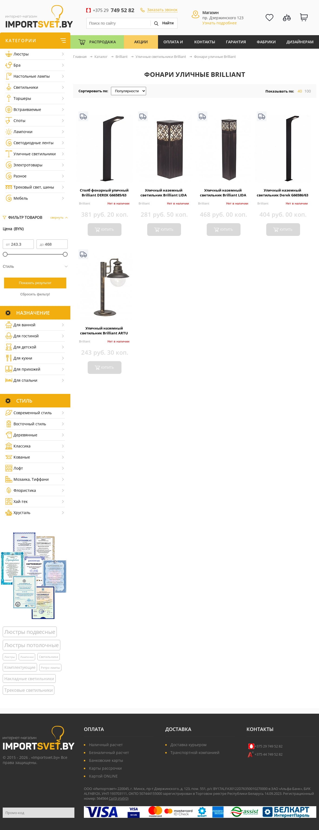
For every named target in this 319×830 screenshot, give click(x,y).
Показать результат (35, 283)
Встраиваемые (23, 109)
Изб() (123, 798)
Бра (13, 65)
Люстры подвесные (29, 631)
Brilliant (84, 203)
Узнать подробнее (219, 22)
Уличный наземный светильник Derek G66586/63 (282, 192)
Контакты (204, 41)
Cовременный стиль (28, 412)
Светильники (21, 87)
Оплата (94, 729)
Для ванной (20, 324)
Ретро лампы (50, 668)
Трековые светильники (28, 690)
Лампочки (18, 131)
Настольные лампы (27, 76)
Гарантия (236, 41)
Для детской (20, 347)
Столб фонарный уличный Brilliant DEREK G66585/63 (104, 192)
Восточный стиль (25, 423)
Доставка (178, 729)
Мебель (16, 198)
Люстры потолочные (31, 645)
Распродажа (102, 41)
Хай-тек (16, 501)
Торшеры (18, 98)
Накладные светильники (29, 678)
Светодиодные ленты (29, 142)
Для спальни (21, 380)
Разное (16, 176)
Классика (18, 446)
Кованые (17, 457)
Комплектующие (19, 667)
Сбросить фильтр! (35, 294)
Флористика (20, 490)
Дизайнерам (300, 41)
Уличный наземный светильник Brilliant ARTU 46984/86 (104, 333)
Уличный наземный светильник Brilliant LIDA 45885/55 (223, 195)
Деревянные (21, 435)
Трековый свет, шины (29, 187)
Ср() (113, 798)
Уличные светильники (30, 153)
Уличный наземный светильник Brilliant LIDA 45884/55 (163, 195)
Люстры (17, 54)
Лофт (14, 468)
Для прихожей (22, 369)
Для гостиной (22, 335)
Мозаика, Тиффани (27, 479)
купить (107, 229)
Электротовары (23, 165)
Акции (141, 41)
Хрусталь (17, 512)
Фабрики (266, 41)
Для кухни (18, 358)
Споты (15, 120)
